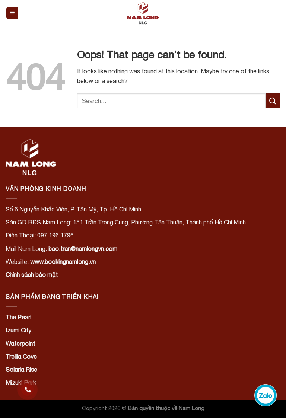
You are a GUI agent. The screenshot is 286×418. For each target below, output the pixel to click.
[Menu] (12, 13)
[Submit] (273, 100)
